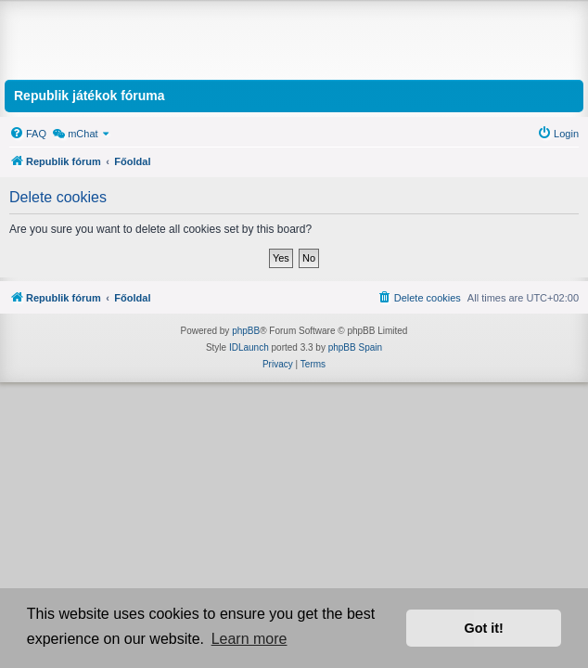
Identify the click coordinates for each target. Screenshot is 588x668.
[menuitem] (27, 133)
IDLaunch (249, 347)
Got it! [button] (484, 628)
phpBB (246, 331)
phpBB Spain (355, 347)
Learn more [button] (249, 639)
